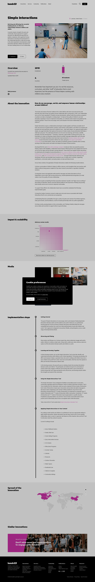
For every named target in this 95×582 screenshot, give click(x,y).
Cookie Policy (45, 294)
